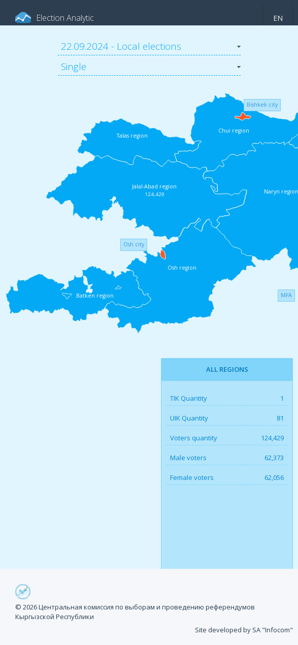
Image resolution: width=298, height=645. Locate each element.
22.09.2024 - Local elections (121, 46)
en (278, 18)
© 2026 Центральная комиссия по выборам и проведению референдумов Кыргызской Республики (135, 612)
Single (73, 66)
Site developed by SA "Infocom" (244, 629)
